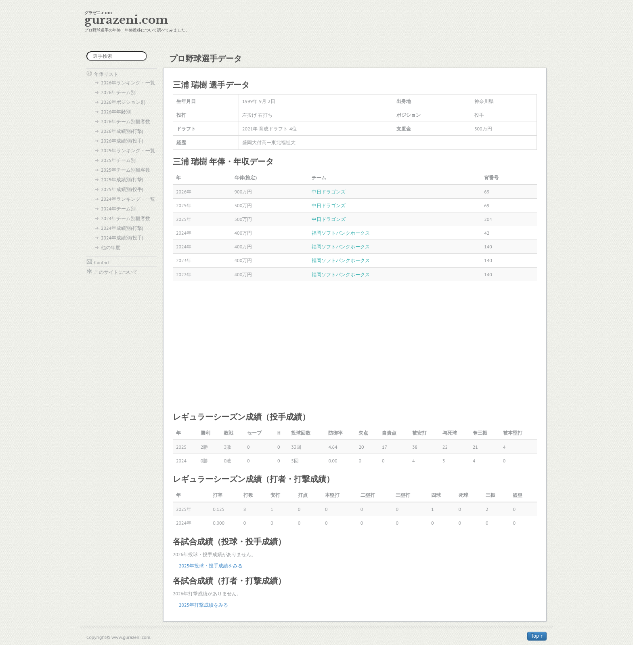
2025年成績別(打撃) (122, 179)
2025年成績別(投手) (122, 189)
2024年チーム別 (118, 209)
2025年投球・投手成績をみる (211, 566)
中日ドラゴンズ (329, 192)
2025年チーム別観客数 (125, 170)
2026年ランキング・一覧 (128, 83)
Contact (102, 262)
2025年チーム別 (118, 160)
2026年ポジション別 (123, 102)
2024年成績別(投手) (122, 238)
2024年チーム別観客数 (125, 218)
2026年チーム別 (118, 92)
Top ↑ (537, 635)
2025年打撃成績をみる (203, 605)
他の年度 (110, 247)
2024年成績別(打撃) (122, 228)
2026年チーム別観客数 (125, 121)
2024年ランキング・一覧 (128, 199)
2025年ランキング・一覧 (128, 150)
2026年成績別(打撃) (122, 131)
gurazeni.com (126, 20)
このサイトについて (116, 272)
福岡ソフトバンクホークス (341, 233)
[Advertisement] (355, 345)
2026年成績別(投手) (122, 141)
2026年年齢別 (116, 112)
